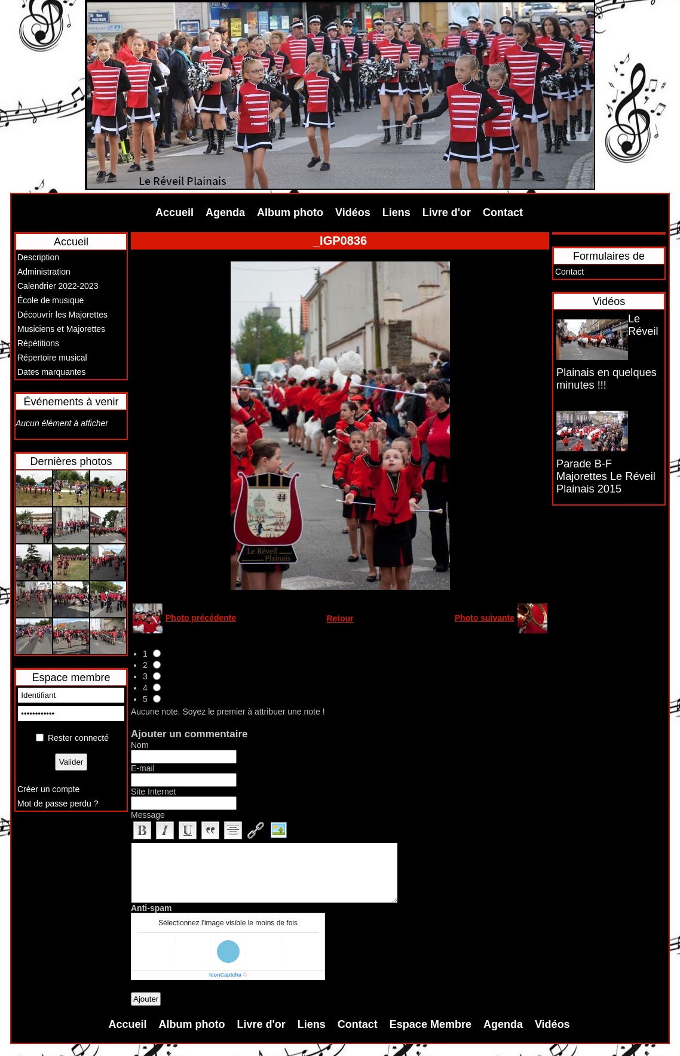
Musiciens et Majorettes (61, 329)
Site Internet (153, 791)
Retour (339, 618)
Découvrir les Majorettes (62, 314)
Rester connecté (78, 738)
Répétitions (38, 343)
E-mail (143, 768)
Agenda (225, 212)
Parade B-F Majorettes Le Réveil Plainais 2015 (606, 476)
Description (38, 257)
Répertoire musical (52, 357)
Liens (396, 212)
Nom (140, 745)
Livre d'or (446, 212)
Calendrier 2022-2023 (57, 286)
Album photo (290, 212)
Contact (503, 212)
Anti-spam (151, 908)
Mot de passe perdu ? (57, 803)
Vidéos (352, 212)
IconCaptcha (225, 975)
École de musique (50, 300)
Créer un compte (48, 789)
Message (148, 815)
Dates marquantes (51, 372)
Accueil (174, 212)
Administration (44, 271)
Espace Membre (430, 1024)
